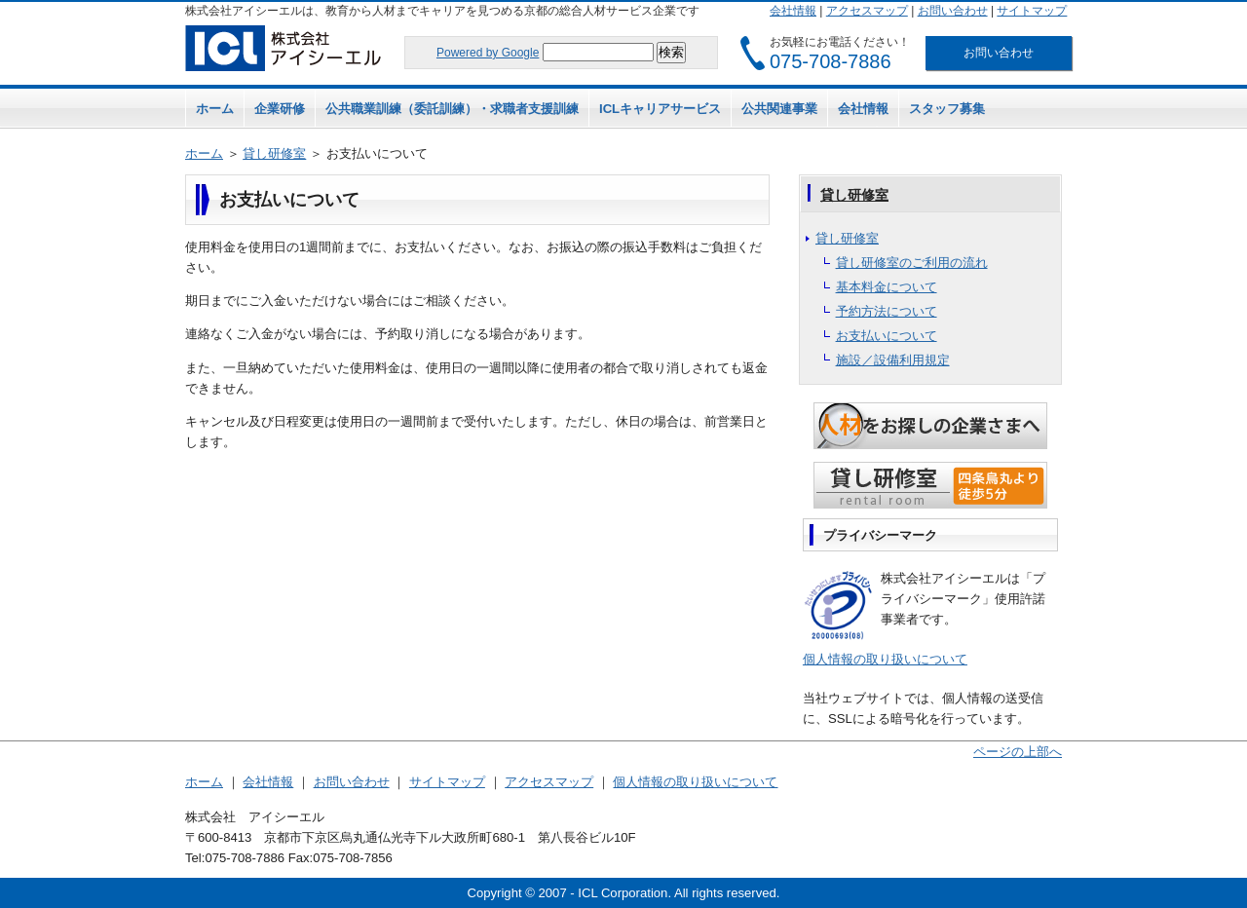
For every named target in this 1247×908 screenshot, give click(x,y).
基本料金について (886, 287)
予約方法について (886, 311)
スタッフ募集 (947, 108)
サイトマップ (1032, 11)
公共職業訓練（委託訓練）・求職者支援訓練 (452, 108)
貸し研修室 (274, 153)
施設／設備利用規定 (893, 360)
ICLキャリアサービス (660, 108)
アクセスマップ (867, 11)
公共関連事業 (779, 108)
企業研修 (279, 108)
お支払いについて (886, 335)
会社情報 (793, 11)
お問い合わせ (953, 11)
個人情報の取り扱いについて (885, 659)
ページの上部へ (1017, 751)
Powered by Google (487, 52)
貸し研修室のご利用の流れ (912, 262)
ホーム (215, 108)
